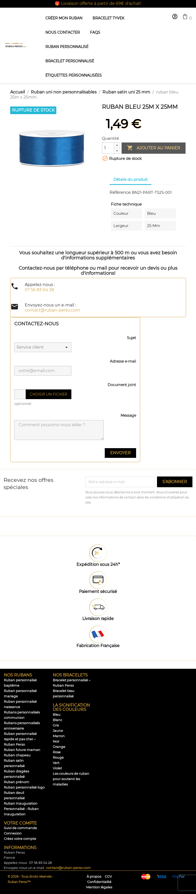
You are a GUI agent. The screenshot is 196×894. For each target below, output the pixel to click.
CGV (108, 876)
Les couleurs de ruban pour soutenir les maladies (71, 779)
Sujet (131, 338)
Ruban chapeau (17, 755)
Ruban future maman (22, 750)
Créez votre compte (20, 839)
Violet (57, 768)
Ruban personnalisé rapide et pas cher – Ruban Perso (20, 739)
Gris (56, 725)
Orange (59, 747)
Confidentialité (99, 882)
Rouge (58, 757)
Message (128, 415)
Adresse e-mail (123, 361)
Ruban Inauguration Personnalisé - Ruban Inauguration (21, 809)
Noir (56, 741)
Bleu (56, 715)
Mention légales (99, 887)
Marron (59, 736)
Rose (57, 752)
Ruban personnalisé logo (24, 787)
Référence (120, 192)
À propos (94, 876)
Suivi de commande (20, 828)
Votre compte (20, 823)
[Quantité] (108, 148)
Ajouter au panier (153, 148)
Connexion (13, 833)
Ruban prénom (16, 782)
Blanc (57, 720)
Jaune (58, 731)
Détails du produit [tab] (130, 179)
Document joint (122, 385)
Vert (56, 763)
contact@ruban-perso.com (68, 868)
